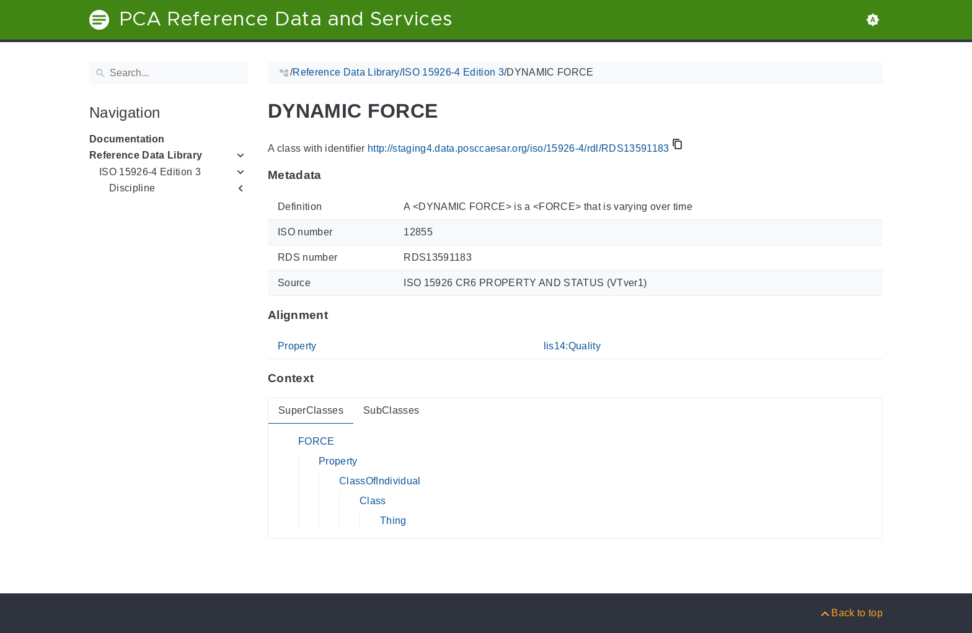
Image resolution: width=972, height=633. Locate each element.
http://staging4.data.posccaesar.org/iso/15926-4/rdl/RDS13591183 (518, 148)
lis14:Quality (572, 346)
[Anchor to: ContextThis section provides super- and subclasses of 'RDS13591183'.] (326, 378)
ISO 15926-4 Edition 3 (150, 172)
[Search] (168, 73)
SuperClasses (310, 410)
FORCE (316, 441)
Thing (393, 520)
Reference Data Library (145, 155)
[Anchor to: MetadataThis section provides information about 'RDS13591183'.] (334, 175)
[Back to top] (851, 613)
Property (297, 346)
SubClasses (391, 410)
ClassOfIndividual (380, 481)
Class (373, 500)
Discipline (132, 188)
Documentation (126, 139)
